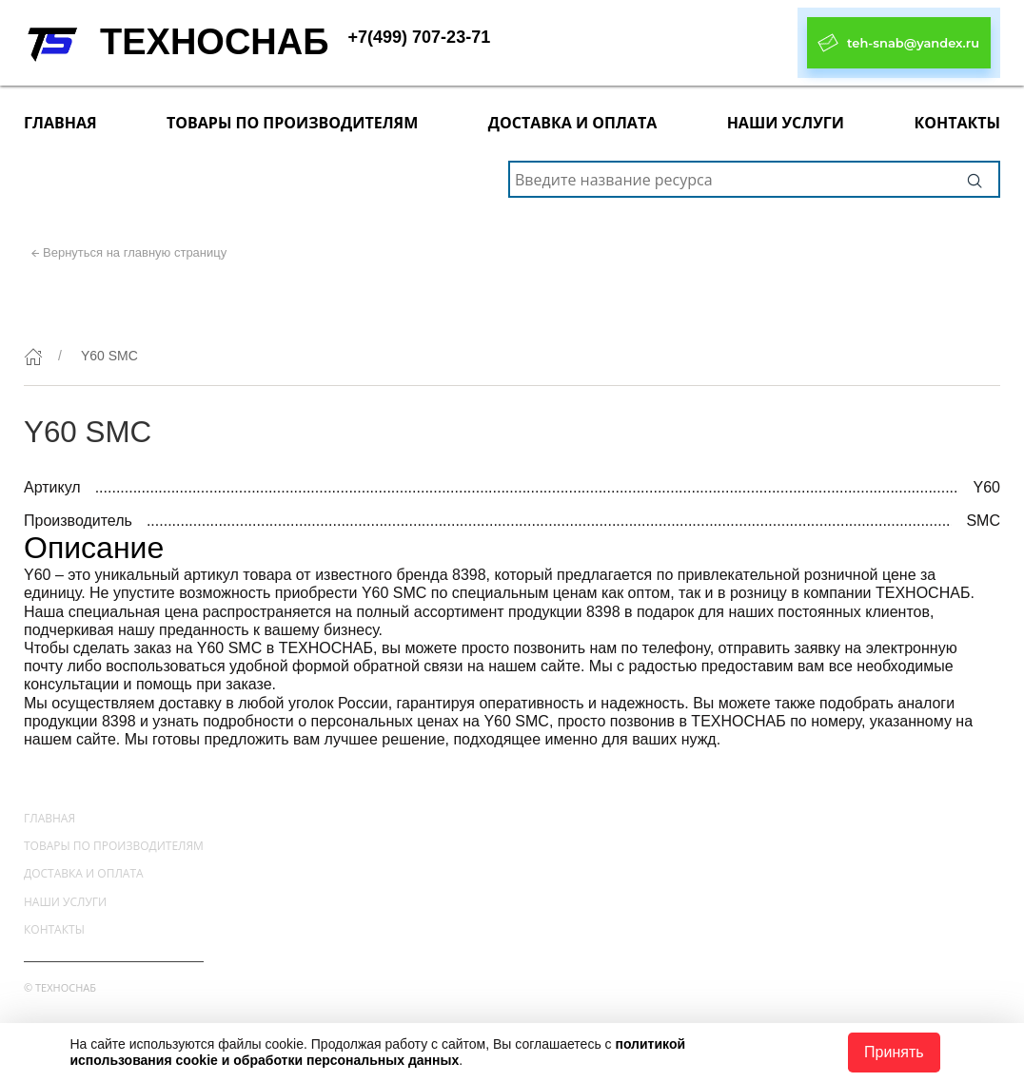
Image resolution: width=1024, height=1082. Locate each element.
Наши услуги (785, 122)
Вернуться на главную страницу (134, 252)
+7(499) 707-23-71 (419, 37)
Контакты (957, 122)
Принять (894, 1052)
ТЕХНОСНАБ (214, 42)
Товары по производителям (292, 122)
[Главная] (33, 356)
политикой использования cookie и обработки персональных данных (377, 1052)
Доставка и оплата (572, 122)
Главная (60, 122)
